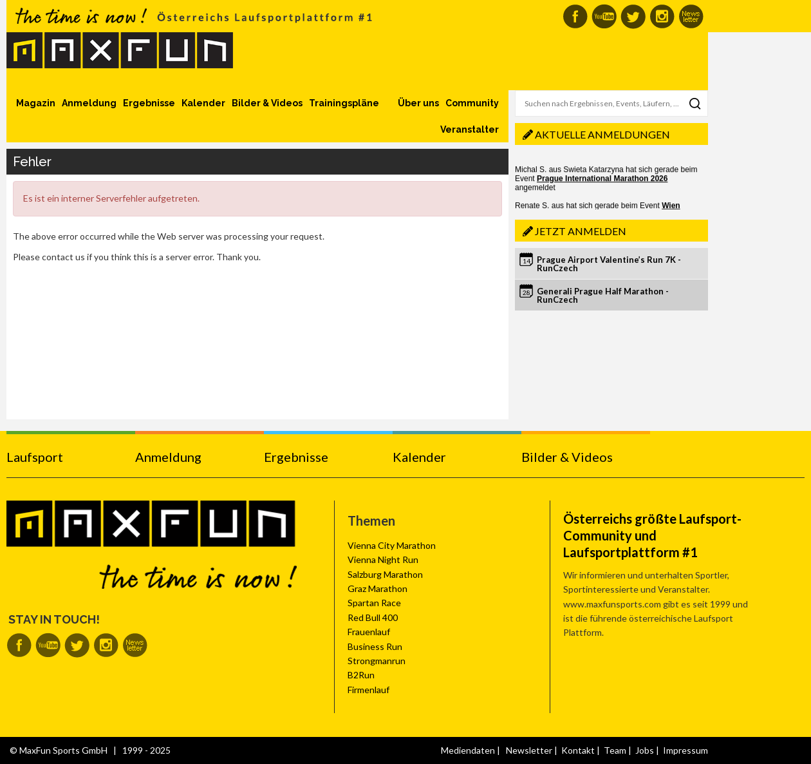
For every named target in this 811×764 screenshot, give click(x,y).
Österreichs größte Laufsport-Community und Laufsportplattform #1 (652, 535)
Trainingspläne (344, 103)
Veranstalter (469, 129)
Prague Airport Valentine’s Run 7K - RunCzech (609, 263)
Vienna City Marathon (392, 545)
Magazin (35, 103)
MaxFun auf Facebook (575, 16)
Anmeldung (89, 103)
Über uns (418, 103)
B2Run (361, 674)
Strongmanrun (377, 660)
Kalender (203, 103)
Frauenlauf (369, 631)
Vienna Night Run (383, 559)
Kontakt (578, 750)
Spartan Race (374, 602)
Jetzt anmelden (580, 231)
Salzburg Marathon (385, 574)
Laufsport (34, 456)
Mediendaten (468, 750)
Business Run (375, 646)
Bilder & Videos (267, 103)
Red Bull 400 (373, 617)
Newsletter (529, 750)
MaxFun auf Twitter (633, 16)
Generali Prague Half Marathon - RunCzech (603, 295)
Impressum (685, 750)
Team (615, 750)
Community (472, 103)
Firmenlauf (368, 689)
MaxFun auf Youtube (604, 16)
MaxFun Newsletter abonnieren (691, 16)
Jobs (644, 750)
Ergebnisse (149, 103)
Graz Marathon (377, 588)
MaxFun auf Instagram (662, 16)
